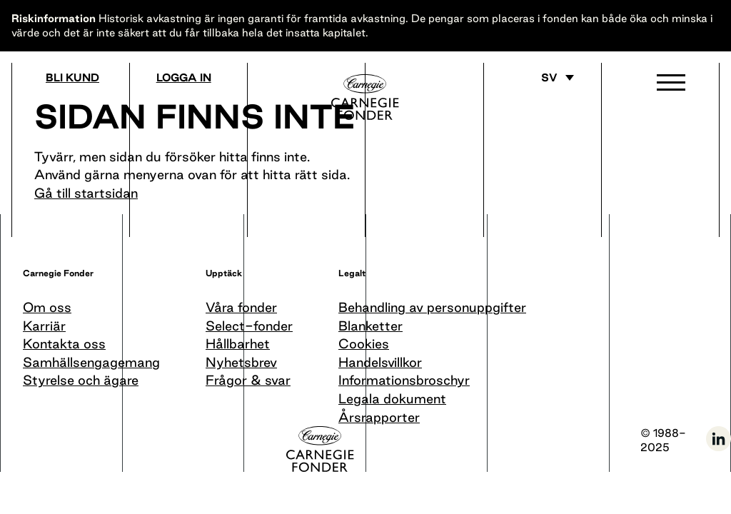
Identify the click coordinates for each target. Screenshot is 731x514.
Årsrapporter (379, 417)
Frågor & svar (248, 380)
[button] (671, 85)
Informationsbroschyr (404, 380)
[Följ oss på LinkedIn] (718, 449)
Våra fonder (241, 307)
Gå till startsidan (86, 193)
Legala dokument (392, 398)
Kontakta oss (64, 343)
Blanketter (370, 325)
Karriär (44, 325)
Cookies (363, 343)
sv (549, 78)
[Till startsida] (365, 97)
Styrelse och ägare (80, 380)
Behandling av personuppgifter (432, 307)
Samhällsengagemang (91, 362)
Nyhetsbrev (241, 362)
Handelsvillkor (380, 362)
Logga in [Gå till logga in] (183, 78)
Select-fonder (249, 325)
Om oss (47, 307)
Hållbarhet (238, 343)
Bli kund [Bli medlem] (72, 78)
